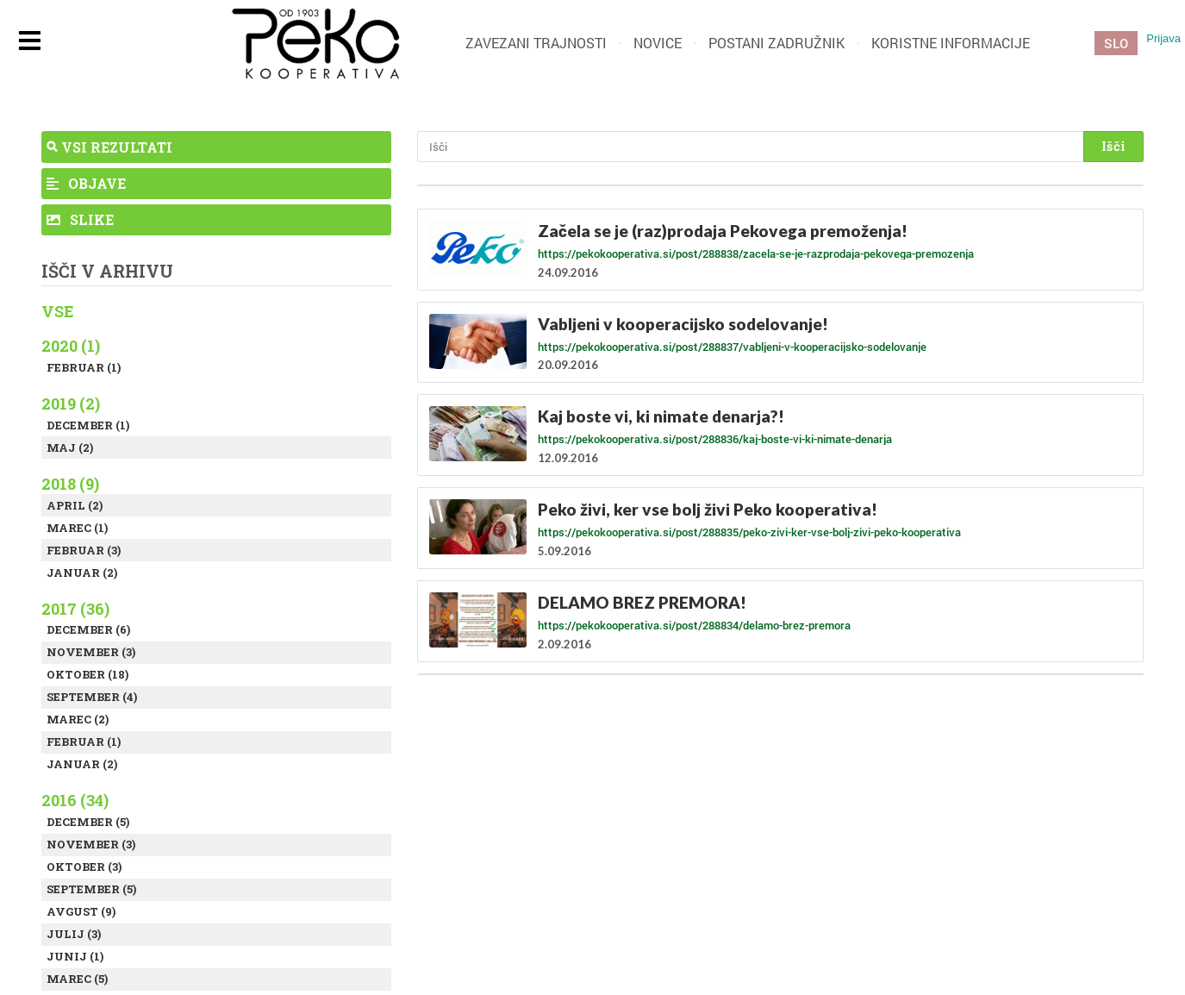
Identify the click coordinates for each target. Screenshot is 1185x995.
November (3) (91, 652)
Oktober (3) (84, 866)
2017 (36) (75, 608)
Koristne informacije (950, 43)
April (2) (75, 505)
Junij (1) (75, 956)
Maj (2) (70, 447)
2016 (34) (75, 800)
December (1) (88, 425)
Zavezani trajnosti (536, 43)
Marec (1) (77, 527)
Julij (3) (74, 934)
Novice (657, 43)
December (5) (88, 821)
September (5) (91, 889)
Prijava (1163, 38)
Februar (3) (84, 550)
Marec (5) (77, 978)
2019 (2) (70, 403)
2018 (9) (70, 483)
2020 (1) (70, 345)
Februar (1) (84, 367)
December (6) (88, 629)
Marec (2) (78, 719)
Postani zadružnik (776, 43)
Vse (57, 311)
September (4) (92, 696)
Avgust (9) (81, 911)
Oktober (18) (87, 674)
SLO (1116, 43)
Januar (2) (82, 572)
